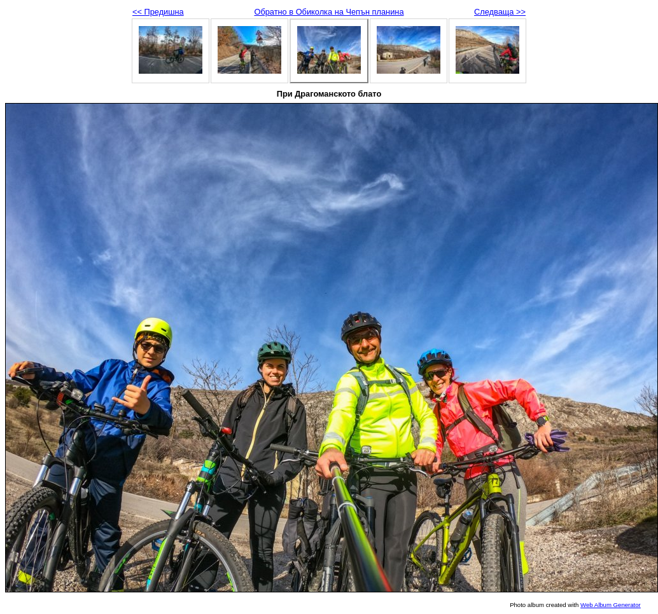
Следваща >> (500, 12)
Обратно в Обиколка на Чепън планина (328, 12)
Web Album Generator (610, 604)
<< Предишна (158, 12)
